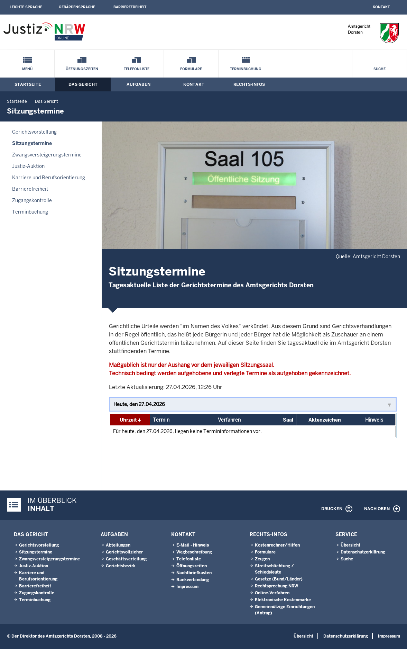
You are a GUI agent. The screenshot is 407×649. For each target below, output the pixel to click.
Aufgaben (138, 84)
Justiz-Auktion (28, 166)
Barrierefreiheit (129, 7)
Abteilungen (118, 545)
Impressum (187, 586)
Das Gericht (83, 84)
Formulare (191, 69)
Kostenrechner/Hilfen (277, 545)
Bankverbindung (192, 580)
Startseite (28, 84)
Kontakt (381, 7)
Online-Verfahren (272, 593)
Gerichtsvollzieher (124, 552)
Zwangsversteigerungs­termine (47, 155)
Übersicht (350, 545)
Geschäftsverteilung (126, 559)
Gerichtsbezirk (121, 566)
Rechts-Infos (249, 84)
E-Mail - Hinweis (192, 545)
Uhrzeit (128, 420)
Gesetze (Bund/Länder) (279, 579)
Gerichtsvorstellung (34, 132)
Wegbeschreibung (194, 552)
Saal (288, 420)
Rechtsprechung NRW (276, 586)
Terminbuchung (245, 69)
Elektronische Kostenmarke (283, 600)
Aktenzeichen (324, 420)
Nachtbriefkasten (194, 573)
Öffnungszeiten (82, 69)
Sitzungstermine (32, 143)
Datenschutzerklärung (363, 552)
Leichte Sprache (26, 7)
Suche (379, 69)
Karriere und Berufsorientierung (48, 177)
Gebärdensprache (77, 7)
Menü (27, 69)
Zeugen (262, 559)
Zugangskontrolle (32, 200)
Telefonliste (136, 69)
